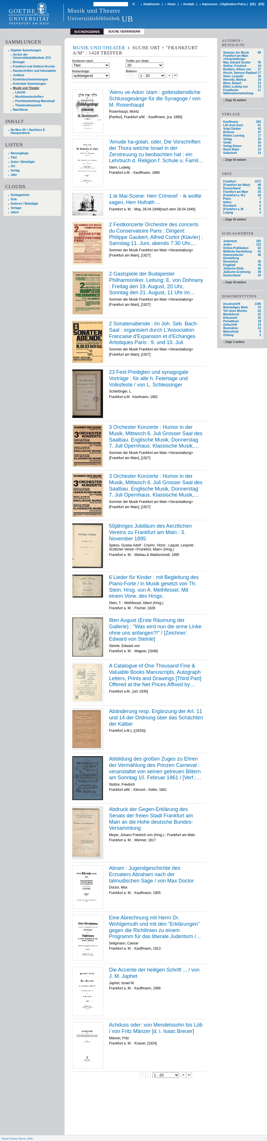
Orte (14, 199)
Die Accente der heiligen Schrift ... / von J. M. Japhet (154, 973)
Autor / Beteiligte (23, 161)
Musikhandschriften (29, 96)
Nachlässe (20, 109)
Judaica (18, 75)
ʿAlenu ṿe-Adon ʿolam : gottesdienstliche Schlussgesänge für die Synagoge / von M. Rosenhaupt (154, 98)
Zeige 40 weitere (235, 100)
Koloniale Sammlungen (29, 83)
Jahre (15, 212)
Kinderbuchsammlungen (30, 79)
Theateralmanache (28, 105)
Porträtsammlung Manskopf (35, 101)
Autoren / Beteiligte (24, 203)
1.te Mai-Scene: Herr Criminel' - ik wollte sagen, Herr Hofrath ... (155, 199)
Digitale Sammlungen (26, 50)
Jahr (14, 174)
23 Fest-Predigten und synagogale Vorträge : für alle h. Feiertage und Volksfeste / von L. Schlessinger (148, 378)
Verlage (16, 208)
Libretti (20, 92)
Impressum (209, 4)
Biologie (19, 62)
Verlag (15, 170)
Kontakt (188, 4)
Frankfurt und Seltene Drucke (34, 66)
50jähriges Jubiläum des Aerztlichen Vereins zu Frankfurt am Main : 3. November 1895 (150, 532)
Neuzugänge (20, 153)
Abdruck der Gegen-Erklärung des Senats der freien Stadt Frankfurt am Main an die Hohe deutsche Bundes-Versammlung (151, 818)
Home (172, 4)
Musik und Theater (26, 88)
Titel (14, 157)
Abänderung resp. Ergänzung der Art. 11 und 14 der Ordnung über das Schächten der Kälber (156, 717)
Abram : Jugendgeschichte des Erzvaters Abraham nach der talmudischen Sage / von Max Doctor (151, 874)
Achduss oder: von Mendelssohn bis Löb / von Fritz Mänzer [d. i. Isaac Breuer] (155, 1028)
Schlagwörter (20, 195)
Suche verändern (124, 31)
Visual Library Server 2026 (17, 1138)
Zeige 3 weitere (235, 342)
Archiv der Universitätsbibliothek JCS (32, 56)
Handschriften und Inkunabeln (34, 70)
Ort (13, 166)
